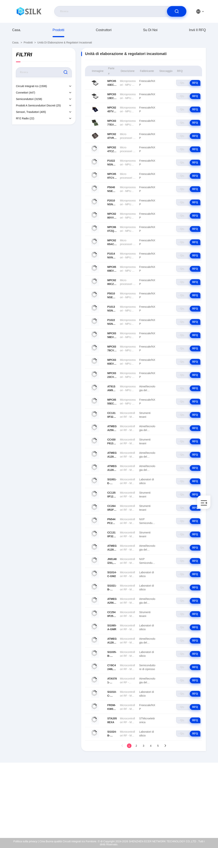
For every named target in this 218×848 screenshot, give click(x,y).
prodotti (58, 30)
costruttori (104, 30)
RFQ (195, 82)
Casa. (16, 30)
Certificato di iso (189, 799)
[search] (176, 11)
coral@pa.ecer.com (31, 807)
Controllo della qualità (193, 807)
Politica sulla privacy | (26, 841)
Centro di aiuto (189, 823)
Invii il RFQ (197, 30)
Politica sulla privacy (192, 815)
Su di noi (150, 30)
